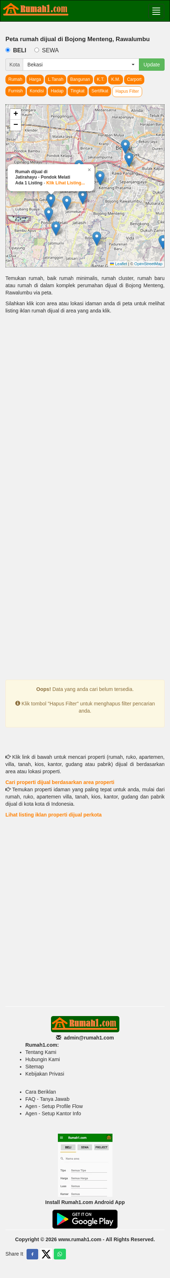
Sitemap (34, 1066)
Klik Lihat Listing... (65, 182)
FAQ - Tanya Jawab (47, 1099)
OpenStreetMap (148, 264)
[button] (162, 242)
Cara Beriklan (40, 1092)
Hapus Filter (127, 91)
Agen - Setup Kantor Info (53, 1113)
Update (152, 64)
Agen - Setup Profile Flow (54, 1106)
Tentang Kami (40, 1052)
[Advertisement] (85, 410)
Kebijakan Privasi (44, 1074)
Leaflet (118, 264)
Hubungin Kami (42, 1059)
